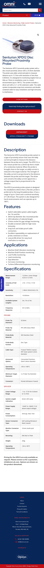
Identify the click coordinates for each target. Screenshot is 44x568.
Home (4, 23)
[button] (40, 4)
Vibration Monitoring (13, 23)
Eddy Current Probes (27, 23)
